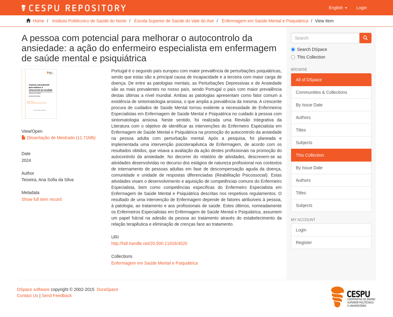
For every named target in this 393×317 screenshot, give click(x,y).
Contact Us (27, 295)
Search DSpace (309, 49)
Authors (303, 117)
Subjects (304, 142)
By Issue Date (309, 104)
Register (304, 242)
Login (301, 229)
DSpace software (33, 289)
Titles (301, 130)
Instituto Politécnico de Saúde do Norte (89, 20)
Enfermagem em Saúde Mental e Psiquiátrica (265, 20)
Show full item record (41, 199)
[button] (338, 7)
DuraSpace (107, 289)
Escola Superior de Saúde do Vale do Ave (174, 20)
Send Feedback (57, 295)
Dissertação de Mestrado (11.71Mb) (58, 137)
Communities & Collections (321, 92)
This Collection (308, 57)
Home (38, 20)
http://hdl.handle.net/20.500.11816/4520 (149, 243)
